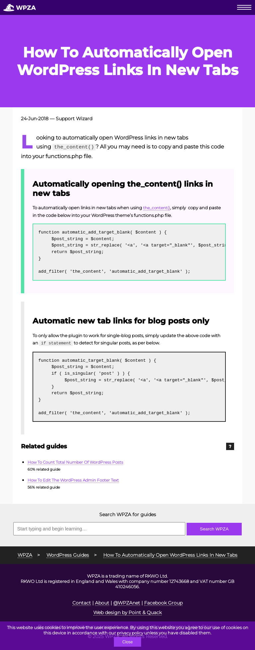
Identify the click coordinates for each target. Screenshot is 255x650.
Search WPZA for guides (127, 513)
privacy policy (130, 632)
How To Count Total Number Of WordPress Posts (79, 461)
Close (127, 641)
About (102, 602)
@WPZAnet (126, 602)
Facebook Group (163, 602)
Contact (81, 602)
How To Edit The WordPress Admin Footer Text (77, 479)
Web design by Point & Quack (127, 611)
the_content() (157, 207)
